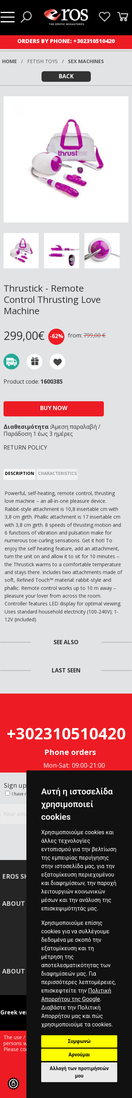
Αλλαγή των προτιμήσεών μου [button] (79, 1072)
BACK (66, 76)
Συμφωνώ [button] (79, 1041)
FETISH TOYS (42, 61)
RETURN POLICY (25, 447)
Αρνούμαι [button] (79, 1054)
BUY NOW (53, 408)
